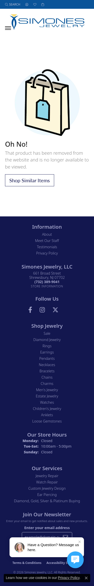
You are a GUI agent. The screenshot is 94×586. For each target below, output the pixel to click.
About (47, 234)
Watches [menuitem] (47, 402)
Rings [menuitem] (47, 346)
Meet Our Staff (47, 240)
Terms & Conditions (26, 563)
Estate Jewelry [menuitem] (47, 396)
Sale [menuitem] (47, 333)
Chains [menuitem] (47, 377)
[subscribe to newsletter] (65, 536)
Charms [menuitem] (47, 383)
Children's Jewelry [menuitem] (47, 408)
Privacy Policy (47, 253)
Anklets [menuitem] (47, 414)
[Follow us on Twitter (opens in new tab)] (55, 310)
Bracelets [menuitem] (47, 371)
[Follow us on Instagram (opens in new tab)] (42, 310)
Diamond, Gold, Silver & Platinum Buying (47, 500)
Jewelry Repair (47, 475)
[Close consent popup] (86, 577)
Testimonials (47, 246)
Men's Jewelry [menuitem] (47, 389)
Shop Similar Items (29, 180)
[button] (12, 4)
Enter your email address (47, 527)
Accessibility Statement (63, 563)
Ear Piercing (47, 494)
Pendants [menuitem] (47, 358)
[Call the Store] (46, 281)
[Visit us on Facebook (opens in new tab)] (30, 310)
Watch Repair (47, 482)
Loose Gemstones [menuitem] (47, 421)
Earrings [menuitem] (47, 352)
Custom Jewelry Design (47, 488)
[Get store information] (47, 286)
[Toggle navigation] (8, 28)
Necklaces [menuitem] (47, 364)
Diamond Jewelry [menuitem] (47, 339)
